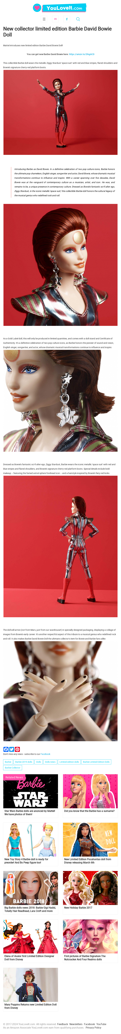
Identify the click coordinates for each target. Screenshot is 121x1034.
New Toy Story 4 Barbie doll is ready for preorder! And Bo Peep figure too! (26, 861)
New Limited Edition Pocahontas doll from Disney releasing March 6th (87, 861)
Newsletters (75, 1024)
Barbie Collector (12, 767)
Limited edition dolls (69, 761)
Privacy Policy (93, 1027)
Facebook (66, 19)
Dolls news (50, 761)
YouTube (101, 1024)
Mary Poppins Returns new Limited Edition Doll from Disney (30, 1006)
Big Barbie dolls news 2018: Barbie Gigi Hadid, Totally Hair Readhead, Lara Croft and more (30, 909)
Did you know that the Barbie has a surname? (89, 811)
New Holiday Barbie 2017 (78, 907)
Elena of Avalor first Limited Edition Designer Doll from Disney (29, 958)
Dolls (38, 761)
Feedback (62, 1024)
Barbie (8, 761)
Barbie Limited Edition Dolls (96, 761)
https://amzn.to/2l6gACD (81, 54)
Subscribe (55, 19)
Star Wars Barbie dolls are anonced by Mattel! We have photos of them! (29, 812)
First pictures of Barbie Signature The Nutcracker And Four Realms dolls (84, 958)
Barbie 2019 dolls (23, 761)
